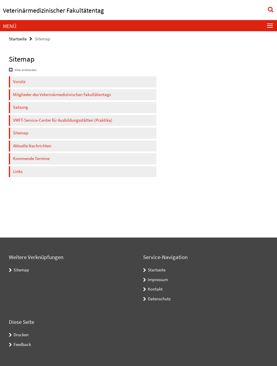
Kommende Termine (31, 158)
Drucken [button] (21, 334)
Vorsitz (19, 81)
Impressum (158, 279)
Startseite (18, 39)
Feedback (22, 344)
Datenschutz (159, 298)
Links (17, 171)
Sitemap (20, 133)
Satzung (20, 107)
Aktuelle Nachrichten (32, 146)
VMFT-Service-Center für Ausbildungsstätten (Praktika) (62, 120)
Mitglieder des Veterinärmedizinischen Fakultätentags (62, 94)
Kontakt (155, 289)
